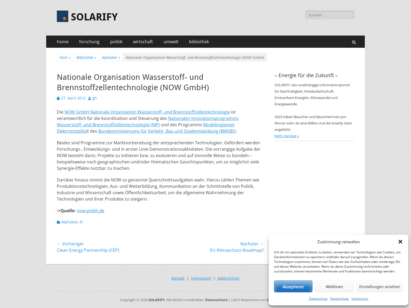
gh (94, 98)
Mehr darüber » (287, 135)
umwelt (171, 42)
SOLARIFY (94, 17)
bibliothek (199, 42)
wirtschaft (143, 42)
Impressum (360, 298)
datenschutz (228, 278)
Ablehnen (334, 286)
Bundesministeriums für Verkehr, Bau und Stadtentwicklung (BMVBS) (167, 131)
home (62, 42)
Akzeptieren (293, 286)
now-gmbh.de (90, 211)
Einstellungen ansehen (379, 286)
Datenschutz (318, 298)
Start (65, 57)
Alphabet (111, 57)
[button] (400, 241)
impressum (201, 278)
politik (116, 42)
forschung (89, 42)
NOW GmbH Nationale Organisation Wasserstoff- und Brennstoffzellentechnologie (147, 112)
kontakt (178, 278)
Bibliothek (86, 57)
